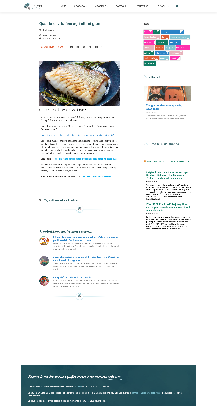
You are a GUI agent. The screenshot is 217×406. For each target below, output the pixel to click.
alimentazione (59, 200)
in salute (73, 200)
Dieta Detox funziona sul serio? (96, 176)
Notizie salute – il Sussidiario (168, 161)
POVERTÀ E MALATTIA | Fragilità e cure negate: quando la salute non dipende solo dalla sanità (168, 207)
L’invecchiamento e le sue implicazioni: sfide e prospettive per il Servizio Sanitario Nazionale (85, 239)
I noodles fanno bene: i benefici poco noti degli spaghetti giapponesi (85, 159)
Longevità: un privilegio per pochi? (72, 277)
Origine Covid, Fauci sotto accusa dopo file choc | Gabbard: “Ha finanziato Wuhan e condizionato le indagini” (167, 175)
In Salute (50, 29)
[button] (177, 6)
